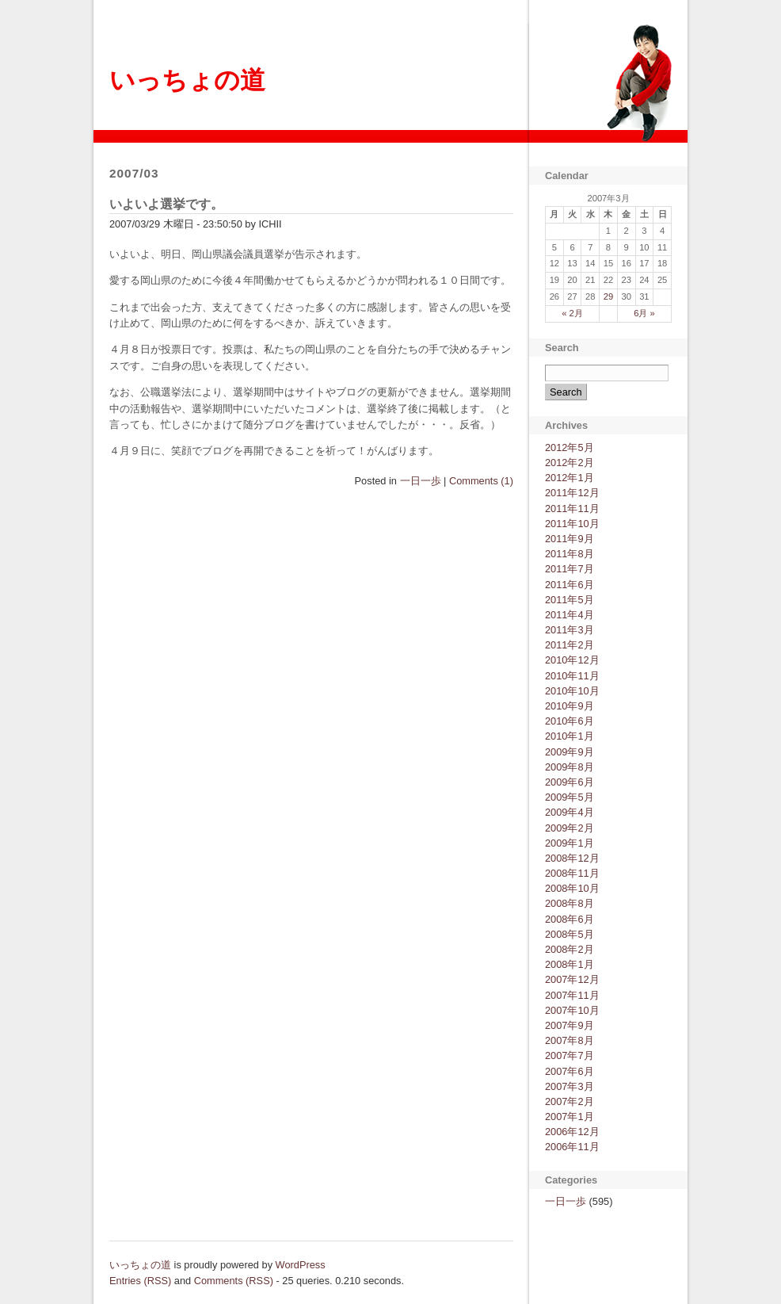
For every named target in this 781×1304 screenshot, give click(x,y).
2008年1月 (569, 964)
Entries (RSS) (140, 1281)
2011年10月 (572, 524)
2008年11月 (572, 873)
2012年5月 (569, 447)
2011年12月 (572, 493)
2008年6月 (569, 919)
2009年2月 (569, 828)
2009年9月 (569, 752)
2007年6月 (569, 1071)
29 (608, 296)
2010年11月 (572, 676)
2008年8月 (569, 903)
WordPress (301, 1265)
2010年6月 (569, 721)
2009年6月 (569, 782)
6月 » (644, 313)
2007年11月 (572, 995)
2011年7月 (569, 569)
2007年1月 (569, 1116)
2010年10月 (572, 691)
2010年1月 (569, 736)
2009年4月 (569, 812)
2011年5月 (569, 600)
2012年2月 (569, 462)
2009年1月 (569, 843)
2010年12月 (572, 660)
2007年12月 (572, 979)
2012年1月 (569, 478)
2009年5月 (569, 797)
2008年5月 (569, 934)
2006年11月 (572, 1147)
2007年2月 (569, 1101)
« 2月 (572, 313)
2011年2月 (569, 645)
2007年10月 (572, 1010)
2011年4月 (569, 615)
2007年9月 (569, 1025)
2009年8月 (569, 767)
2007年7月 (569, 1055)
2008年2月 (569, 949)
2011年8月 (569, 554)
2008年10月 (572, 888)
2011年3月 (569, 630)
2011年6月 (569, 585)
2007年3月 (569, 1086)
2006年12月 (572, 1132)
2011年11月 (572, 508)
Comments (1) (481, 481)
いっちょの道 (187, 80)
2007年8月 (569, 1040)
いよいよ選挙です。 (166, 204)
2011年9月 (569, 539)
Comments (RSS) (233, 1281)
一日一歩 (420, 481)
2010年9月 (569, 706)
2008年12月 (572, 858)
